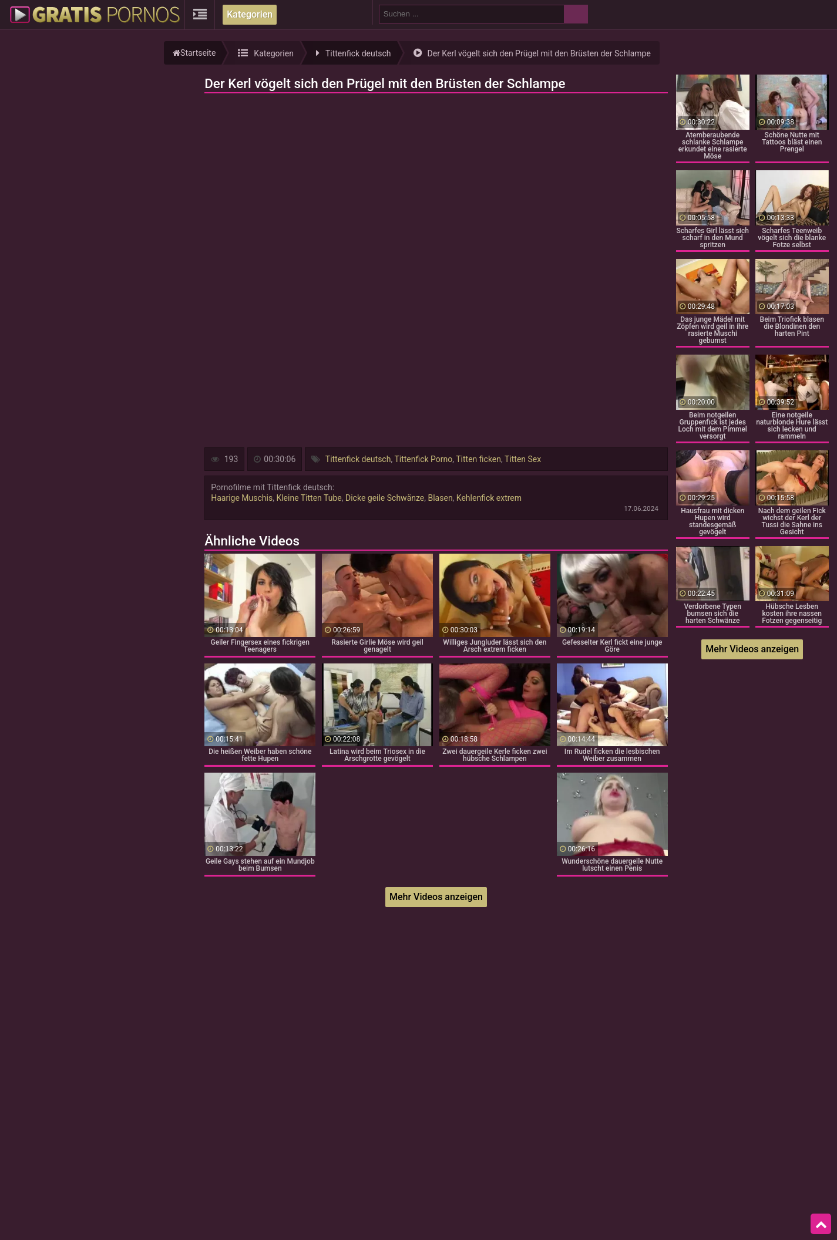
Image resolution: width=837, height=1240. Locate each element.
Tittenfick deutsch (358, 459)
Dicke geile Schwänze (384, 498)
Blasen (440, 498)
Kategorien (250, 14)
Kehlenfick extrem (489, 498)
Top (821, 1224)
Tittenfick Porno (423, 459)
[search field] (471, 14)
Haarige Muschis (242, 498)
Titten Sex (523, 459)
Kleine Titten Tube (308, 498)
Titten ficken (478, 459)
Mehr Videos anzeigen (436, 896)
